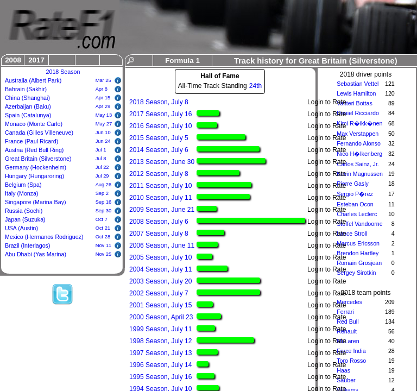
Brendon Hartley (357, 253)
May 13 (104, 115)
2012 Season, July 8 (158, 174)
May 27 (104, 124)
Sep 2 (102, 193)
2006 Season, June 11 (161, 245)
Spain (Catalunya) (28, 115)
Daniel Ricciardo (358, 113)
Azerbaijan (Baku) (28, 106)
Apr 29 (103, 106)
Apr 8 (102, 89)
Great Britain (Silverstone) (38, 158)
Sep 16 (104, 202)
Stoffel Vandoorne (359, 223)
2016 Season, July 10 (160, 126)
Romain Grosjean (359, 263)
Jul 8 (101, 158)
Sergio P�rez (355, 194)
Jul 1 (101, 150)
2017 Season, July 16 (160, 114)
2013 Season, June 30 (161, 162)
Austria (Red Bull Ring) (34, 150)
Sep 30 (104, 210)
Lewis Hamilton (356, 93)
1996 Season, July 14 (160, 365)
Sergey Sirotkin (356, 272)
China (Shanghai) (27, 97)
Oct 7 (102, 219)
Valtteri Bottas (354, 103)
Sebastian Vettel (357, 83)
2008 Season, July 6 (158, 221)
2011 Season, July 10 (160, 186)
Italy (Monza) (22, 193)
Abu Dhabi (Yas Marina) (35, 254)
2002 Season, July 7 (158, 293)
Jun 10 (103, 132)
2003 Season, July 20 (160, 281)
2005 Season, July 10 (160, 257)
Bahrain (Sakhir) (26, 89)
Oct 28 (103, 236)
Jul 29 (102, 176)
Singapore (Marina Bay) (35, 202)
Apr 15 (103, 97)
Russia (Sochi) (23, 210)
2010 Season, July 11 (160, 197)
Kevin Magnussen (360, 174)
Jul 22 (102, 167)
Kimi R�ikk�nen (359, 123)
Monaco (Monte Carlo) (33, 124)
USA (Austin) (21, 228)
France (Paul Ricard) (31, 141)
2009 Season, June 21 (161, 209)
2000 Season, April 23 (161, 317)
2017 (36, 60)
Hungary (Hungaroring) (34, 176)
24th (255, 86)
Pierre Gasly (353, 183)
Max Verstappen (357, 133)
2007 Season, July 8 (158, 233)
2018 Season (63, 71)
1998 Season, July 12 (160, 341)
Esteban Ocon (355, 204)
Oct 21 (103, 228)
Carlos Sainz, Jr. (358, 164)
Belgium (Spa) (23, 184)
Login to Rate (326, 102)
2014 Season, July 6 (158, 150)
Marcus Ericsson (358, 243)
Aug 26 (104, 184)
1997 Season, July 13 (160, 353)
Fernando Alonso (359, 143)
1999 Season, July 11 (160, 329)
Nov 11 (104, 245)
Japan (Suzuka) (25, 219)
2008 (13, 60)
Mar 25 (103, 80)
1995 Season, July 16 (160, 377)
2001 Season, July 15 (160, 305)
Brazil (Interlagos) (27, 245)
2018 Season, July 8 (158, 102)
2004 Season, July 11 (160, 269)
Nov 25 (104, 254)
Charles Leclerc (357, 214)
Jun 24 (103, 141)
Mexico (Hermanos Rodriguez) (44, 237)
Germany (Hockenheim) (35, 167)
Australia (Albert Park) (33, 80)
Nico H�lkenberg (359, 153)
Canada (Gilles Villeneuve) (39, 132)
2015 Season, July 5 (158, 138)
